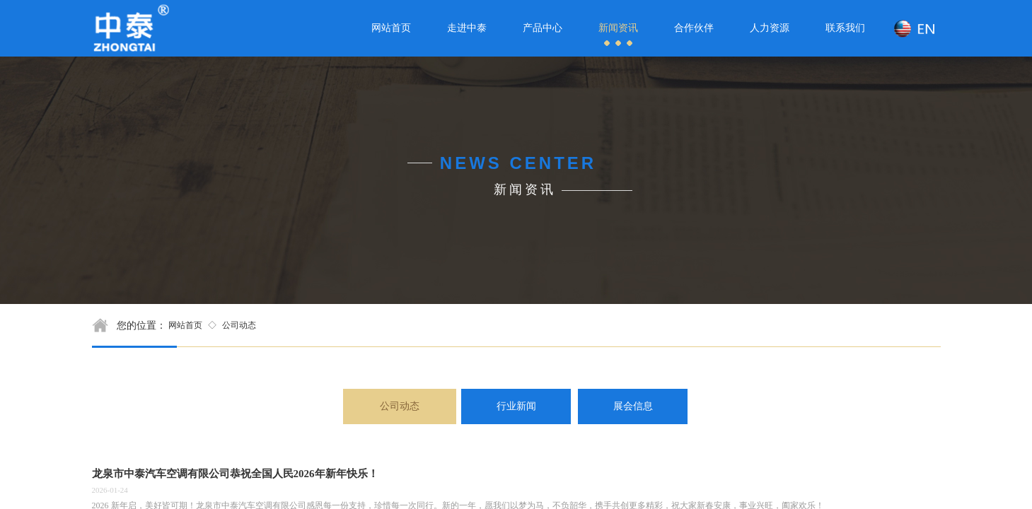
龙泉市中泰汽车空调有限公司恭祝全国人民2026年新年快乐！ (235, 473)
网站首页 (185, 325)
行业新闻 (516, 406)
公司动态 (239, 325)
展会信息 (633, 406)
